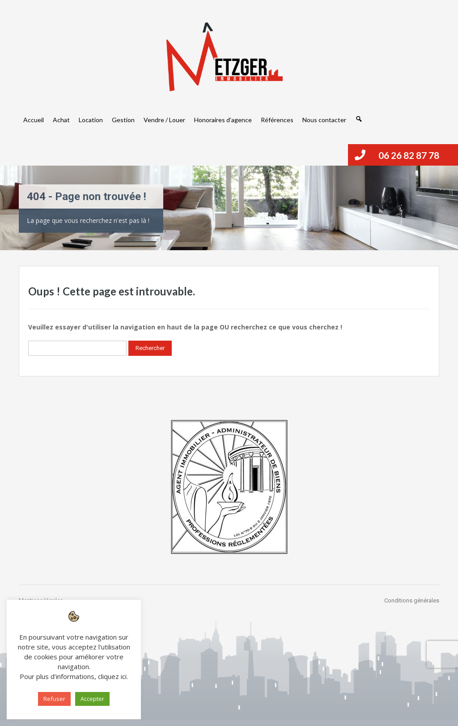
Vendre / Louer (164, 120)
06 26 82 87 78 (408, 155)
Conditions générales (411, 600)
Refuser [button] (54, 699)
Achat (61, 120)
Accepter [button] (92, 699)
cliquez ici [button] (112, 676)
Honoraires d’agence (223, 120)
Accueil (33, 120)
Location (91, 120)
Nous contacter (324, 120)
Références (277, 120)
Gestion (123, 120)
